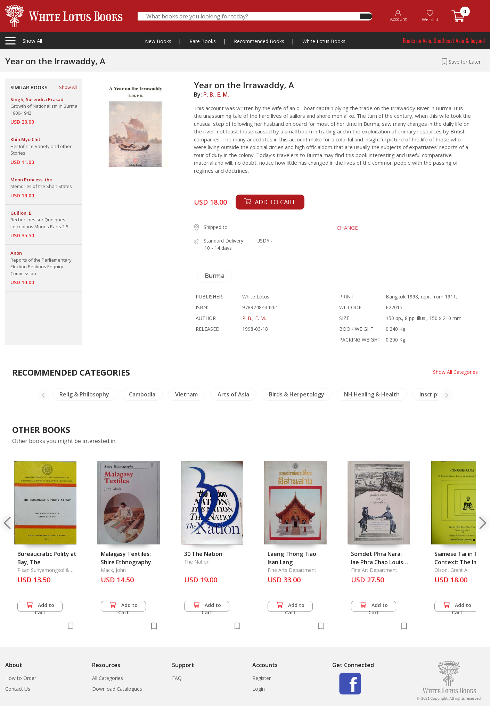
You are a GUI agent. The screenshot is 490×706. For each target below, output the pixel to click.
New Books (158, 41)
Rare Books (202, 41)
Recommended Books (259, 41)
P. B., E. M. (216, 94)
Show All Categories (455, 372)
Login (258, 689)
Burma (215, 275)
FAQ (177, 678)
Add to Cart (40, 607)
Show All (68, 87)
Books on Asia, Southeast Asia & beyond (444, 40)
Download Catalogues (117, 689)
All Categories (107, 678)
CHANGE (347, 227)
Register (261, 678)
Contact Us (17, 689)
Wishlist (430, 16)
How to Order (20, 678)
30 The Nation (203, 554)
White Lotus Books (323, 41)
